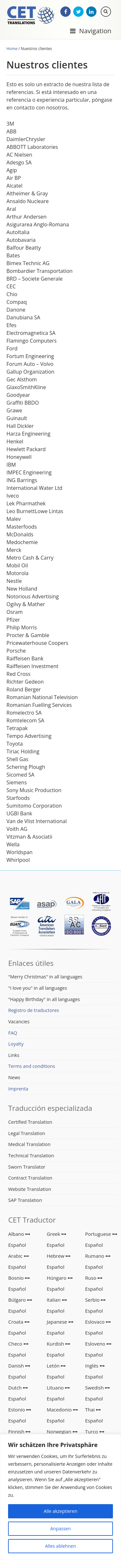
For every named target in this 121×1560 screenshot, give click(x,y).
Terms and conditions (31, 1066)
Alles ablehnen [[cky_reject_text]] (60, 1546)
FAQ (12, 1033)
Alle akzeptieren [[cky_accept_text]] (60, 1511)
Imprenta (18, 1089)
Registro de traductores (33, 1010)
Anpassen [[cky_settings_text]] (60, 1528)
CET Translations (30, 16)
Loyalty (16, 1044)
